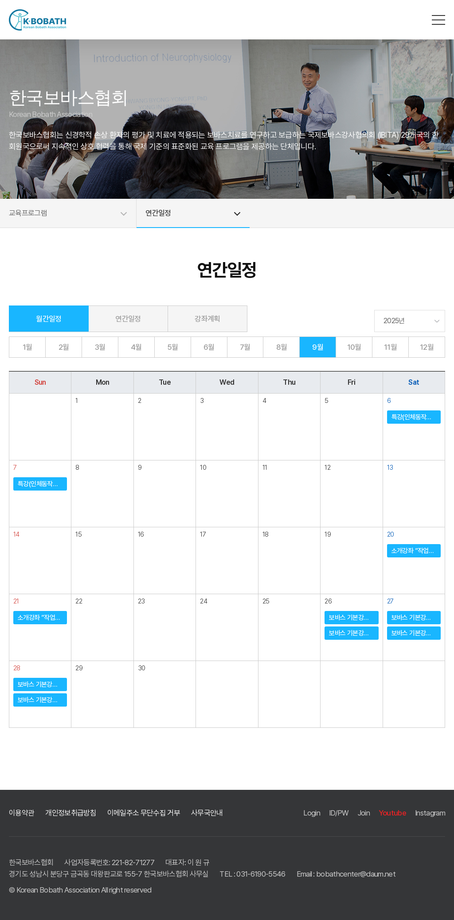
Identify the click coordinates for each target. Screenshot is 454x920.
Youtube (392, 812)
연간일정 (128, 318)
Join (364, 812)
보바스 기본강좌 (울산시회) (353, 633)
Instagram (430, 812)
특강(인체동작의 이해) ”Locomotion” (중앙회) (416, 417)
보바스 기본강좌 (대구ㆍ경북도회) (353, 618)
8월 (281, 347)
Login (311, 812)
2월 (64, 347)
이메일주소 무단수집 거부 (143, 812)
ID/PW (339, 812)
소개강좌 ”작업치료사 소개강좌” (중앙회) (416, 551)
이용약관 (21, 812)
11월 (390, 347)
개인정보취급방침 (70, 812)
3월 (100, 347)
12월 (427, 347)
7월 (245, 347)
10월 (354, 347)
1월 (27, 347)
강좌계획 (207, 318)
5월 (172, 347)
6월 (209, 347)
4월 (136, 347)
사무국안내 (207, 812)
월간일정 (48, 318)
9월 (317, 347)
